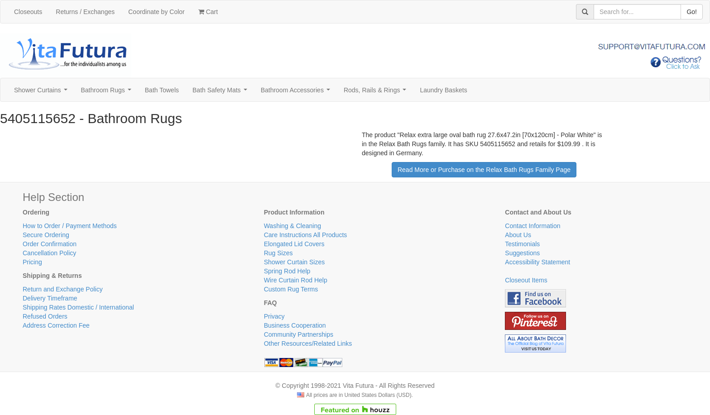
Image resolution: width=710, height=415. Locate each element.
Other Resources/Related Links (308, 343)
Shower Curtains (42, 92)
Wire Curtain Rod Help (295, 280)
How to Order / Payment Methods (70, 225)
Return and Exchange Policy (63, 289)
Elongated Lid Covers (294, 244)
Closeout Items (526, 280)
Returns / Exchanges (85, 11)
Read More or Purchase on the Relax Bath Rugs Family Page (484, 169)
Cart (208, 11)
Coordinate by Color (156, 11)
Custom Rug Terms (291, 289)
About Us (518, 235)
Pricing (32, 262)
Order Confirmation (50, 244)
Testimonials (522, 244)
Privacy (274, 316)
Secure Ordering (46, 235)
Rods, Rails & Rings (377, 92)
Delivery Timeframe (50, 298)
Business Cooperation (295, 325)
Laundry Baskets (443, 90)
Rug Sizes (278, 253)
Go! (691, 11)
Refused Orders (45, 316)
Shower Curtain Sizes (294, 262)
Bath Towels (162, 90)
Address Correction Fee (56, 325)
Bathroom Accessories (297, 92)
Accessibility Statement (537, 262)
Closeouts (28, 11)
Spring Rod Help (287, 271)
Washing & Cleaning (292, 225)
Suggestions (522, 253)
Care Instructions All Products (305, 235)
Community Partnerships (298, 334)
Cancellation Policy (49, 253)
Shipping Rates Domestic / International (78, 307)
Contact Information (532, 225)
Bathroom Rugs (108, 92)
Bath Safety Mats (221, 92)
